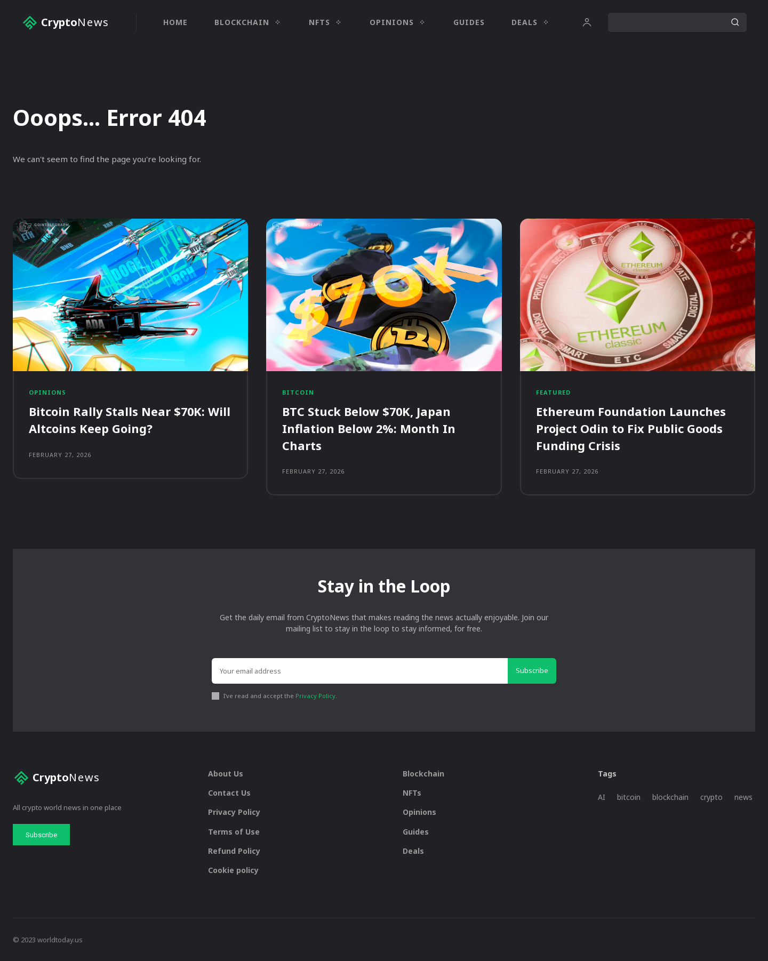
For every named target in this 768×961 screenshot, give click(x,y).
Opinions (47, 393)
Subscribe (532, 670)
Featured (553, 393)
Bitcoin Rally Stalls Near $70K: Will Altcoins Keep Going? (130, 420)
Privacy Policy (315, 695)
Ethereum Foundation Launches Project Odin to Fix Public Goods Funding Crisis (631, 428)
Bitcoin (298, 393)
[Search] (735, 22)
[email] (360, 670)
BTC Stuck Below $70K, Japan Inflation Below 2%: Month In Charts (369, 428)
